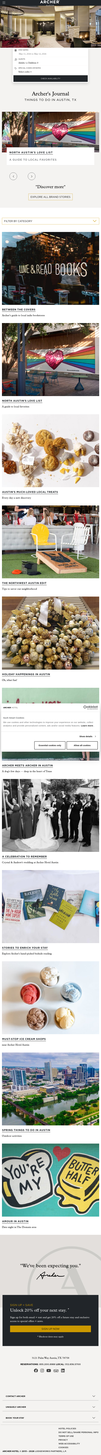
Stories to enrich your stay (25, 948)
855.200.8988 (47, 1364)
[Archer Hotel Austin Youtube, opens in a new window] (48, 1371)
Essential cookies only (50, 745)
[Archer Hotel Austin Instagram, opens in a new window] (42, 1371)
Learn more (87, 725)
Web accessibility (69, 1443)
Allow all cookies (82, 745)
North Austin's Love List (31, 152)
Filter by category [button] (50, 221)
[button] (50, 61)
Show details (85, 736)
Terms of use (66, 1436)
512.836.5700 (73, 1364)
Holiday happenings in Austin (26, 674)
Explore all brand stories (50, 197)
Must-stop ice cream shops (24, 1039)
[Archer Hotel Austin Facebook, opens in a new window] (36, 1371)
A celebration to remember (24, 856)
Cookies (63, 1447)
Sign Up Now (51, 1329)
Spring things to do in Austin (26, 1130)
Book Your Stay (15, 1418)
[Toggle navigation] (4, 3)
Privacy (63, 1439)
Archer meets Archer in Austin (27, 765)
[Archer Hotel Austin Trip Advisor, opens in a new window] (56, 1371)
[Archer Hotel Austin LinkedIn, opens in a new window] (63, 1371)
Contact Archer (15, 1396)
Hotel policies (67, 1428)
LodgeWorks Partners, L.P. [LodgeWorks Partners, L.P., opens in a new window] (51, 1451)
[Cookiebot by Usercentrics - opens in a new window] (85, 708)
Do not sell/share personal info (78, 1432)
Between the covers (19, 309)
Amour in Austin (15, 1221)
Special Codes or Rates (29, 68)
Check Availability (50, 78)
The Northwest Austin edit (24, 583)
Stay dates (23, 50)
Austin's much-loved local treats (30, 492)
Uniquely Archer (16, 1407)
